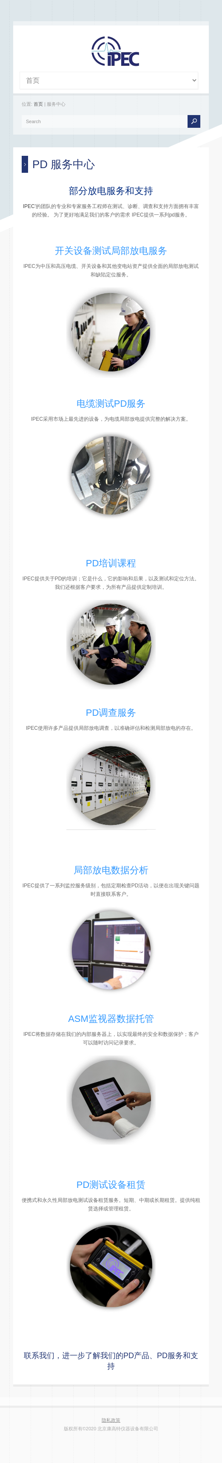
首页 (38, 104)
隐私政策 (111, 1420)
